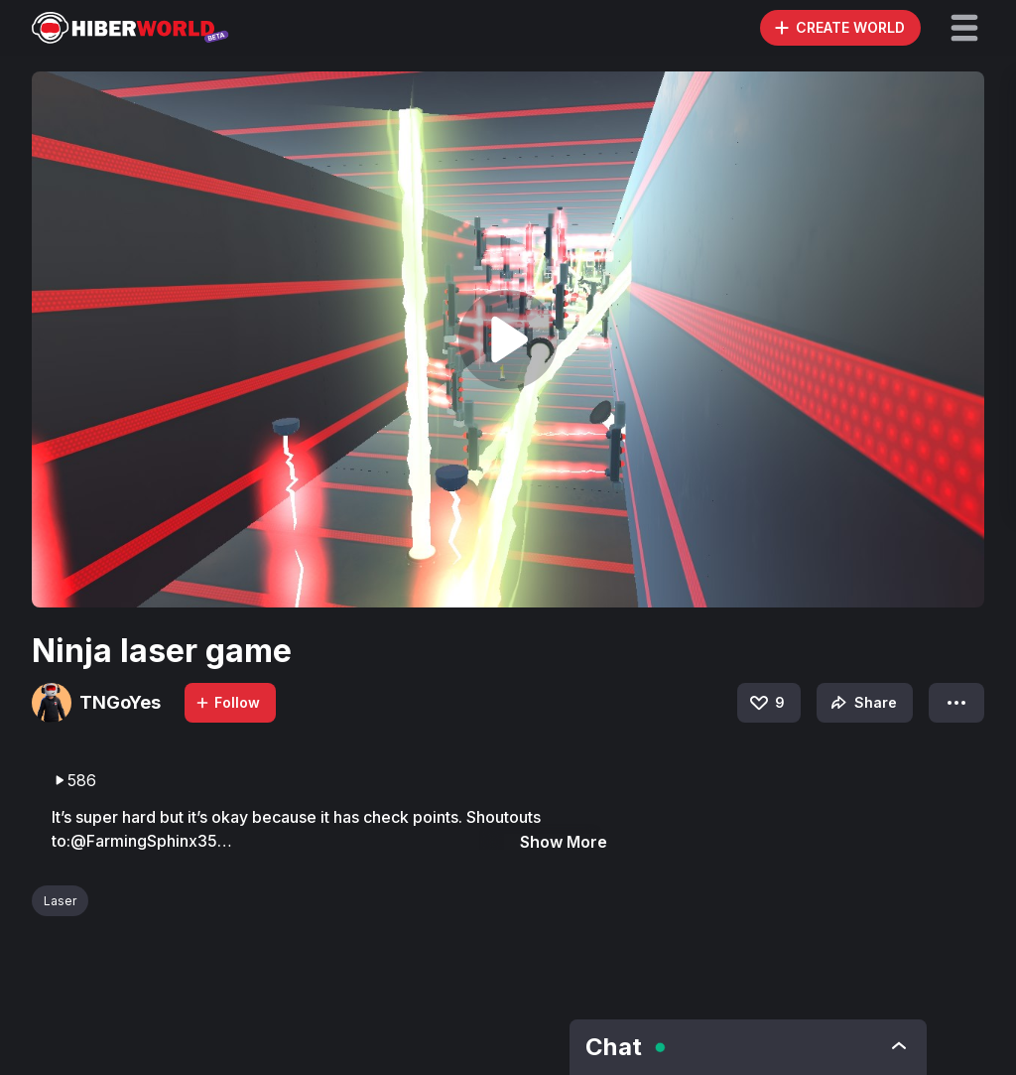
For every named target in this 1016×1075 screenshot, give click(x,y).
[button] (964, 28)
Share (861, 703)
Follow (227, 702)
